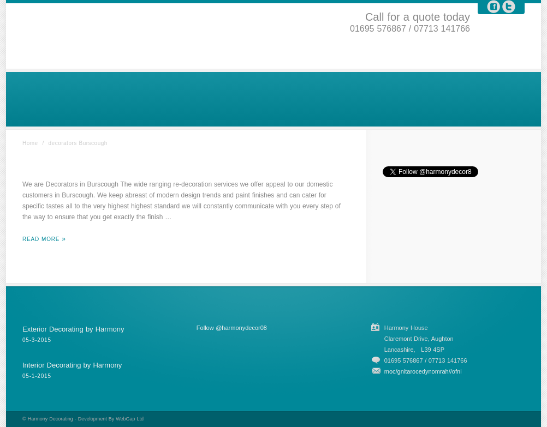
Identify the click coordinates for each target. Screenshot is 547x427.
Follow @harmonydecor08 (232, 327)
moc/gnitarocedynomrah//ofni (423, 371)
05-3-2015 (36, 340)
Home (30, 143)
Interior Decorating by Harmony (72, 365)
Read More (41, 239)
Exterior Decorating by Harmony (73, 329)
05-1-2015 (36, 376)
